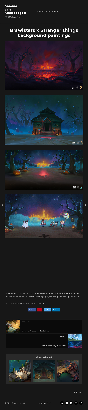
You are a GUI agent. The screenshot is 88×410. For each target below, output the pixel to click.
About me (52, 11)
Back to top (44, 403)
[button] (77, 392)
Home (40, 11)
